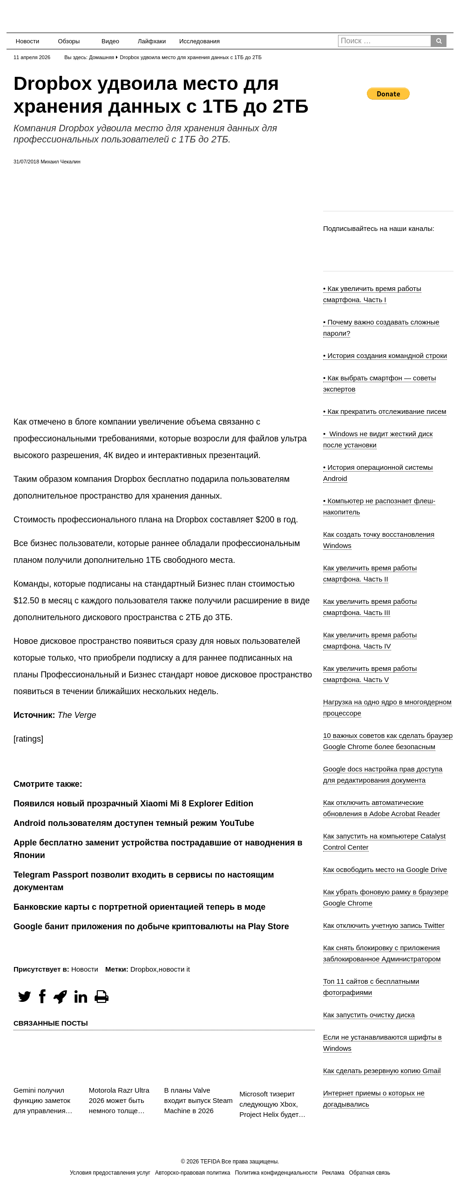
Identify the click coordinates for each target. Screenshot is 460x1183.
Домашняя (101, 57)
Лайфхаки (152, 41)
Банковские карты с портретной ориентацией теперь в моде (139, 907)
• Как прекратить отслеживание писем (384, 411)
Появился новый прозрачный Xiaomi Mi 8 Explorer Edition (133, 803)
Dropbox (143, 969)
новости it (174, 969)
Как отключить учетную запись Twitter (384, 925)
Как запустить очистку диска (369, 1015)
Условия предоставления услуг (110, 1172)
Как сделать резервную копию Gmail (382, 1071)
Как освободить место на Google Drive (385, 869)
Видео (110, 41)
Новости (27, 41)
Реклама (333, 1172)
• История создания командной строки (385, 355)
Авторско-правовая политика (192, 1172)
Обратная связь (369, 1172)
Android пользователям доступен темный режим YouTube (134, 823)
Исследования (196, 41)
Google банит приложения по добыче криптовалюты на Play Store (151, 926)
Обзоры (69, 41)
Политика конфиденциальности (276, 1172)
